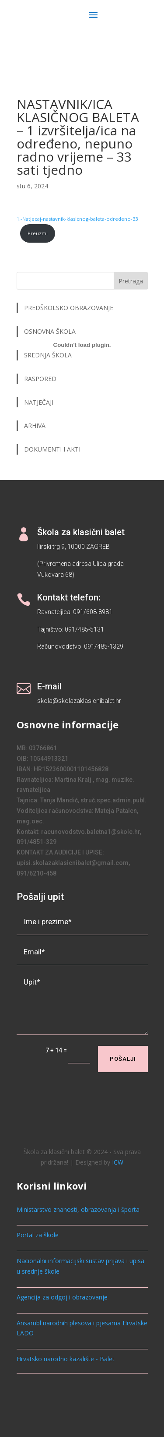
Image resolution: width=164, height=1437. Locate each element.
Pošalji (123, 1059)
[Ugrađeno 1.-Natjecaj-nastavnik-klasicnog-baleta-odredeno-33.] (82, 345)
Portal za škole (38, 1235)
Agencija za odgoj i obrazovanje (62, 1297)
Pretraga (131, 281)
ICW (117, 1162)
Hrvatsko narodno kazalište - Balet (66, 1359)
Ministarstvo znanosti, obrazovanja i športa (78, 1209)
